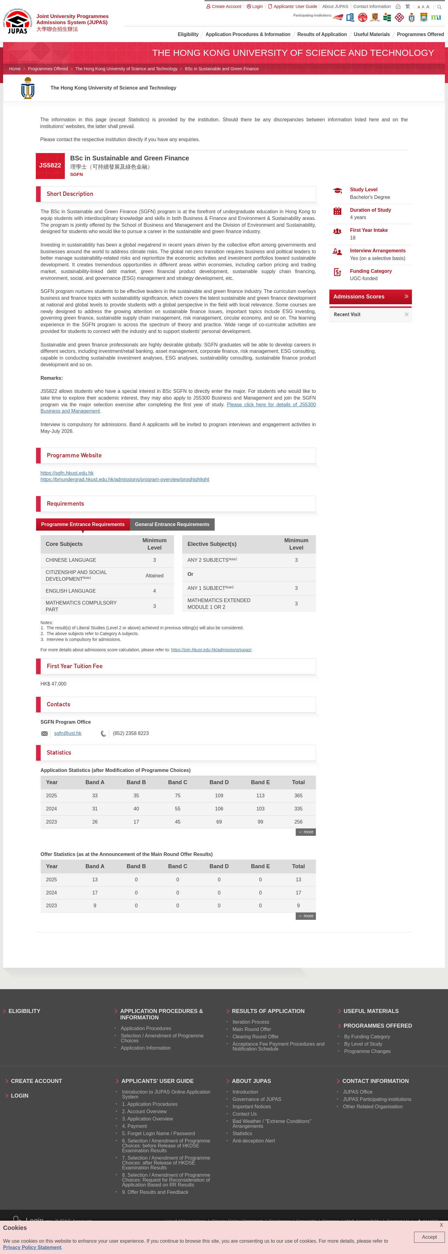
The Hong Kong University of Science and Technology (126, 68)
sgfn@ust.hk (67, 733)
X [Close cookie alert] (441, 1225)
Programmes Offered (48, 68)
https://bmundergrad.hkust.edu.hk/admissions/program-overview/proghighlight (125, 479)
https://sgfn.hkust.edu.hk (67, 473)
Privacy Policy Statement (32, 1247)
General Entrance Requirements (172, 524)
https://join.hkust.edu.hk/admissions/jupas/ (211, 649)
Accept (429, 1237)
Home (14, 68)
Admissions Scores (358, 297)
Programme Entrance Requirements (83, 524)
